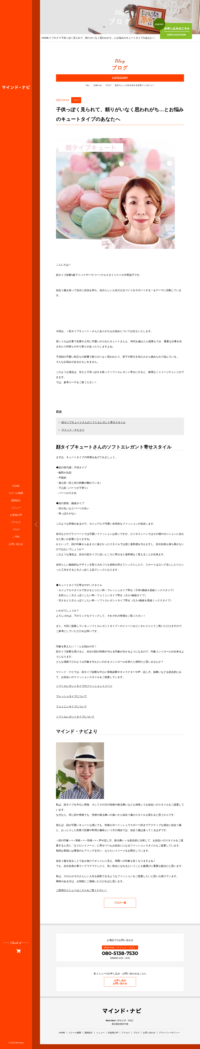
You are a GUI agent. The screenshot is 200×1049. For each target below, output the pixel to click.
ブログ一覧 (120, 902)
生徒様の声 (113, 1032)
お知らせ (97, 85)
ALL (87, 85)
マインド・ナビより (72, 430)
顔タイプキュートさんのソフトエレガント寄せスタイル (93, 422)
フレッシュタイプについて (71, 696)
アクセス (16, 522)
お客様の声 (16, 515)
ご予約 (16, 536)
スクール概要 (16, 493)
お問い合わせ (16, 544)
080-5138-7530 (120, 953)
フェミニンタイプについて (71, 706)
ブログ (16, 529)
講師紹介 (16, 500)
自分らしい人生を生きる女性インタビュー (134, 85)
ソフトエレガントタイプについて (75, 716)
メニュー (16, 507)
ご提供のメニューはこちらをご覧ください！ (81, 890)
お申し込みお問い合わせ (120, 982)
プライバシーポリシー (169, 1032)
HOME (16, 485)
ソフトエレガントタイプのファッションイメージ (84, 686)
